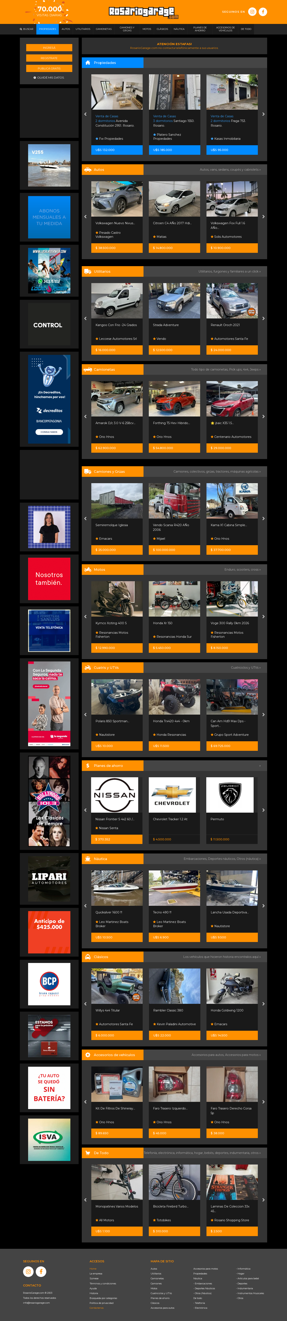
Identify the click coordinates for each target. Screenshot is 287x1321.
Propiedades (200, 1273)
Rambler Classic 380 (168, 1010)
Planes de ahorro (160, 1298)
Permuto (217, 819)
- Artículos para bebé (247, 1278)
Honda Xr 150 (162, 623)
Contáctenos (97, 1307)
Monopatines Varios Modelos (117, 1206)
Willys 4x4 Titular (108, 1010)
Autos (154, 1268)
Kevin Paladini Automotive (174, 1024)
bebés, (209, 1153)
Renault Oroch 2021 (225, 325)
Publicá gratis (49, 68)
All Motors (105, 1220)
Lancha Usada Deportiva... (230, 912)
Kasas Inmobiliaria (226, 139)
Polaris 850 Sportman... (112, 721)
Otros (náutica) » (249, 859)
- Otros (239, 1298)
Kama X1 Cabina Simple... (229, 525)
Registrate (49, 58)
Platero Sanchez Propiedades (167, 137)
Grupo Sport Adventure (230, 735)
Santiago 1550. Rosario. (173, 121)
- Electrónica (200, 1307)
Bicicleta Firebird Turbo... (171, 1206)
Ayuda (93, 1288)
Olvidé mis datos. (49, 77)
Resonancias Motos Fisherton (112, 635)
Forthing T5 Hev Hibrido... (171, 423)
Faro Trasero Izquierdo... (170, 1108)
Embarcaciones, (196, 859)
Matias (159, 237)
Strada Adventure (166, 325)
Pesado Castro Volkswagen (108, 235)
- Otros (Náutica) (202, 1293)
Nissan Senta (106, 828)
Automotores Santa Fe (229, 339)
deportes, (222, 1153)
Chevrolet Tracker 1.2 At (170, 819)
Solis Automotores (226, 237)
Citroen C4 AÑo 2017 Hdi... (172, 223)
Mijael (159, 539)
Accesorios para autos (162, 1307)
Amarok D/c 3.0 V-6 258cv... (115, 423)
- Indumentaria (244, 1288)
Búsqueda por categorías (103, 1298)
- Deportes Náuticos (204, 1288)
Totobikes (162, 1220)
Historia (94, 1293)
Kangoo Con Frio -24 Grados (116, 325)
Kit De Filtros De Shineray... (115, 1108)
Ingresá (49, 47)
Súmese (94, 1278)
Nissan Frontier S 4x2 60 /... (114, 819)
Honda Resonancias (169, 735)
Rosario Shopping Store (230, 1220)
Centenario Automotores (231, 437)
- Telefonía (199, 1303)
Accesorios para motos (241, 1055)
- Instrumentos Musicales (250, 1293)
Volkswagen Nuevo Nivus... (115, 223)
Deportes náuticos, (222, 859)
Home (93, 1268)
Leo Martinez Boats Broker (112, 924)
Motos (154, 1288)
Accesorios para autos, (208, 1055)
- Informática (243, 1268)
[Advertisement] (49, 112)
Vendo (159, 339)
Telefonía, (151, 1153)
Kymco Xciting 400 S (111, 623)
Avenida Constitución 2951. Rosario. (115, 121)
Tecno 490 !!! (162, 912)
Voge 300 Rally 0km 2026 (230, 623)
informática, (185, 1153)
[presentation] (85, 114)
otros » (256, 1153)
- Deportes (241, 1283)
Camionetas (157, 1278)
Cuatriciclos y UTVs (161, 1293)
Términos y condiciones (103, 1283)
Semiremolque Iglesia (112, 525)
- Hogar (240, 1273)
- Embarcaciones (202, 1283)
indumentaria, (240, 1153)
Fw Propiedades (109, 139)
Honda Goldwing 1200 (227, 1010)
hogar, (199, 1153)
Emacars (104, 539)
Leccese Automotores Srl (116, 339)
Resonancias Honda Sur (172, 637)
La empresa (96, 1273)
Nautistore (105, 735)
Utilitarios (156, 1273)
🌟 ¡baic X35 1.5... (222, 423)
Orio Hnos (105, 437)
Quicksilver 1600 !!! (109, 912)
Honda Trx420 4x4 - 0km (171, 721)
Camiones (156, 1283)
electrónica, (167, 1153)
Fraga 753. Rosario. (228, 121)
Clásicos (155, 1303)
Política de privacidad (101, 1303)
